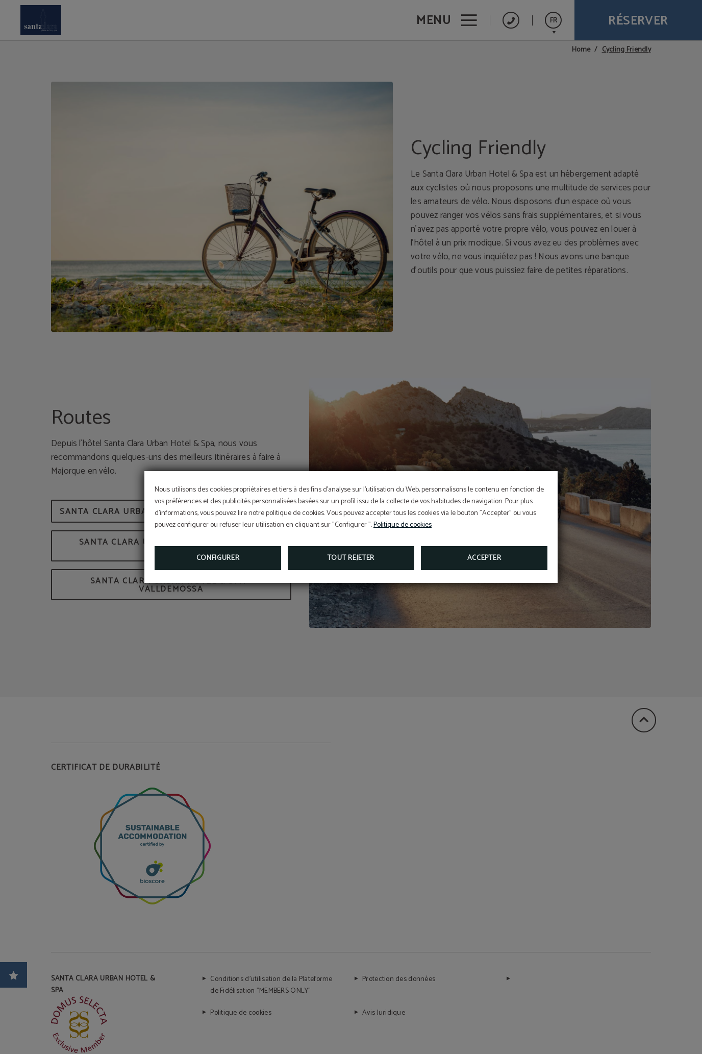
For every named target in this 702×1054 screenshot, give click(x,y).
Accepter (484, 558)
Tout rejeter (351, 558)
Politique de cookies (402, 525)
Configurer (218, 558)
